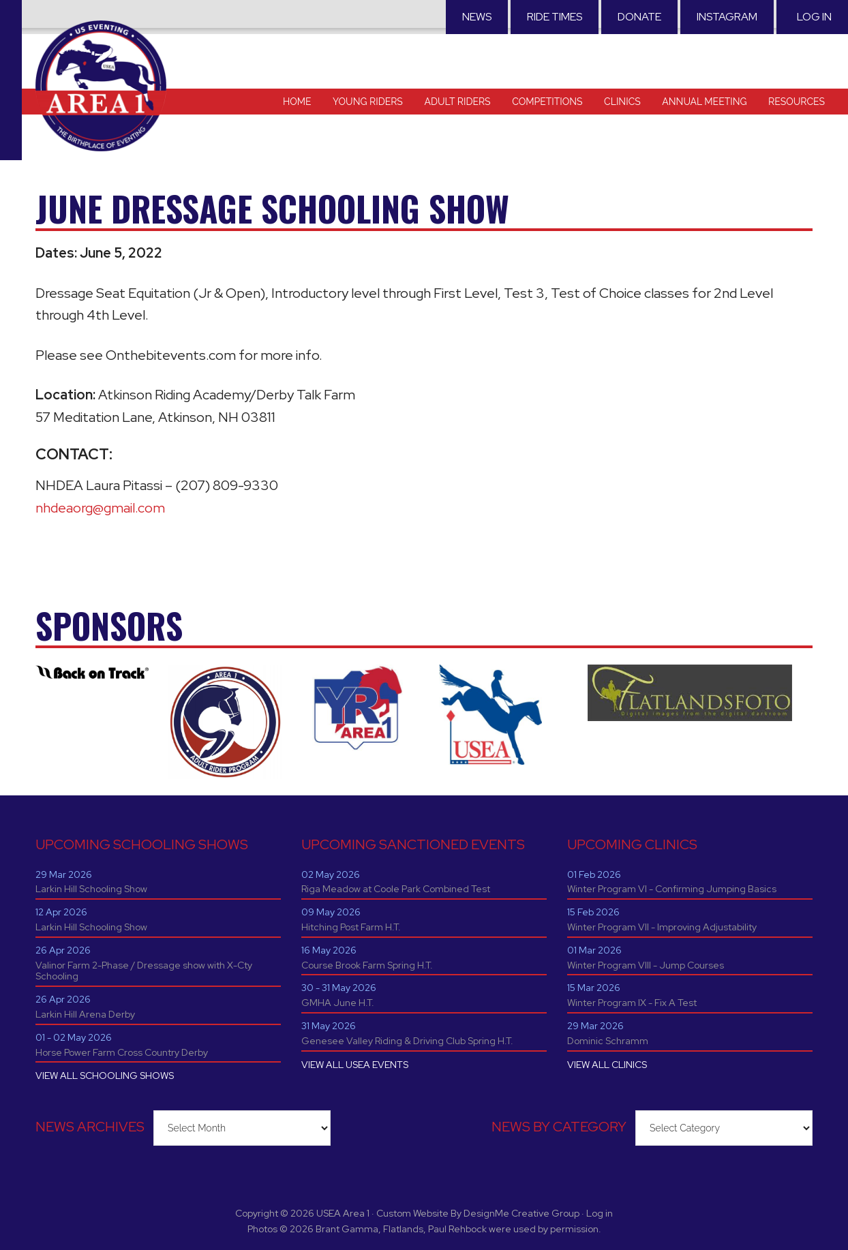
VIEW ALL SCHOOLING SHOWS (104, 1075)
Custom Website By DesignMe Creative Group (477, 1213)
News (476, 17)
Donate (639, 17)
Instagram (727, 17)
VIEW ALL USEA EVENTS (354, 1064)
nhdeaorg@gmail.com (100, 508)
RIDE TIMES (554, 17)
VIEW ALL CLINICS (607, 1064)
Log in (814, 17)
